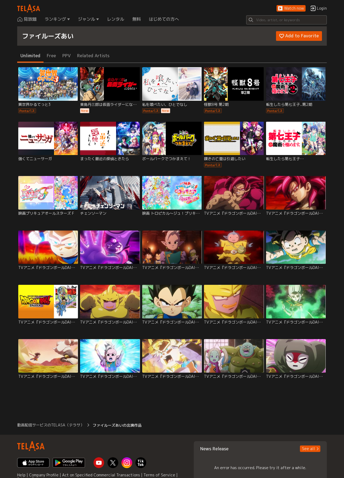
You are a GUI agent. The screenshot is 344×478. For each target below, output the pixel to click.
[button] (291, 8)
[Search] (286, 19)
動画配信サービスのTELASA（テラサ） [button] (50, 424)
